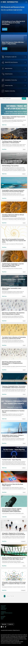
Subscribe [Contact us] (4, 624)
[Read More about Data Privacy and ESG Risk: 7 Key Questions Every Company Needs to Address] (14, 311)
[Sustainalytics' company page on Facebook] (5, 626)
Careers (2, 614)
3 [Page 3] (4, 596)
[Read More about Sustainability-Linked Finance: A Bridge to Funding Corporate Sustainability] (14, 433)
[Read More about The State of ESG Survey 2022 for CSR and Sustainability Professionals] (14, 213)
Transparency (3, 611)
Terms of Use (3, 609)
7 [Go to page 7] (10, 596)
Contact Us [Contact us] (10, 624)
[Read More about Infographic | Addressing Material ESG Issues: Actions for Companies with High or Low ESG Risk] (14, 580)
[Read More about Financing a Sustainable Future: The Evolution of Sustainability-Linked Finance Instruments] (14, 384)
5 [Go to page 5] (7, 596)
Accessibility (3, 616)
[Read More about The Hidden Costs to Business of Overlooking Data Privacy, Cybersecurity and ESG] (14, 335)
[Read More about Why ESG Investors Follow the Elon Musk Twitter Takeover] (14, 482)
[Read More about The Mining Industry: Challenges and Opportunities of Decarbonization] (14, 139)
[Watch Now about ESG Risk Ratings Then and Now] (14, 164)
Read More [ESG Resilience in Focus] (4, 29)
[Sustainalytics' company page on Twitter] (3, 626)
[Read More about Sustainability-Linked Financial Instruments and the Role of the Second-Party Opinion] (14, 188)
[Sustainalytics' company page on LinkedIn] (1, 626)
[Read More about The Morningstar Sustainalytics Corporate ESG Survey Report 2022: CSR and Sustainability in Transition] (14, 262)
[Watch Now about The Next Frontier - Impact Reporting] (14, 458)
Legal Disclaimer (4, 608)
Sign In (2, 618)
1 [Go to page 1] (1, 596)
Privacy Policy (3, 605)
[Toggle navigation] (26, 2)
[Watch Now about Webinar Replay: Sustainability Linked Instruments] (14, 286)
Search (24, 98)
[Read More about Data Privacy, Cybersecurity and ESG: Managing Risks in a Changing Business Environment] (14, 360)
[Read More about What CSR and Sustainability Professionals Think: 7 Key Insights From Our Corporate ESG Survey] (14, 237)
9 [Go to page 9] (13, 596)
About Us (2, 617)
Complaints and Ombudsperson (6, 612)
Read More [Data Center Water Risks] (4, 48)
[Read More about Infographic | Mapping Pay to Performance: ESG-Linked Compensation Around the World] (14, 531)
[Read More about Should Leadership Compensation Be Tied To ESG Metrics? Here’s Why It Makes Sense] (14, 556)
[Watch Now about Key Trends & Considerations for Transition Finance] (14, 409)
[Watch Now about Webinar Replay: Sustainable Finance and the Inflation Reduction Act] (14, 115)
